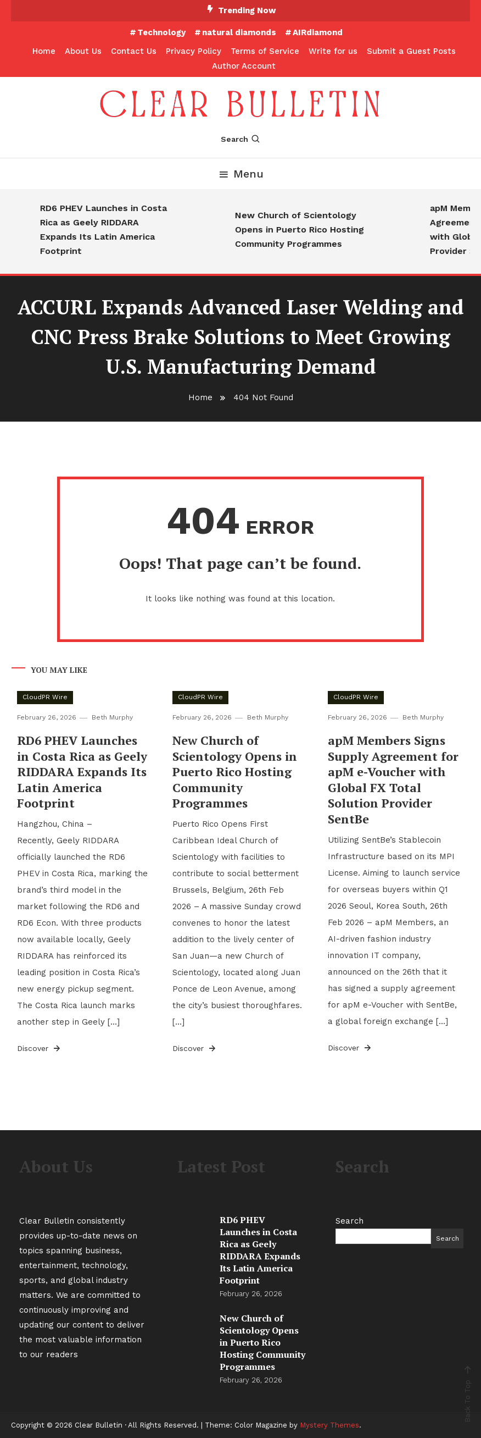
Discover (39, 1048)
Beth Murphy (112, 717)
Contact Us (133, 51)
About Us (83, 51)
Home (43, 51)
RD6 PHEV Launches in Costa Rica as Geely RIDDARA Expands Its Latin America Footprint (118, 229)
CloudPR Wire (45, 697)
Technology (161, 32)
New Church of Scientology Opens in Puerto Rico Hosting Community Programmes (314, 229)
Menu (240, 173)
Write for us (333, 51)
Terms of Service (265, 51)
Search (241, 139)
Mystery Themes (329, 1425)
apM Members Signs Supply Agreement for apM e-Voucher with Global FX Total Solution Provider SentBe (393, 779)
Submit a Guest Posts (411, 51)
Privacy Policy (193, 51)
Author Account (244, 66)
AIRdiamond (318, 32)
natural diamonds (239, 32)
